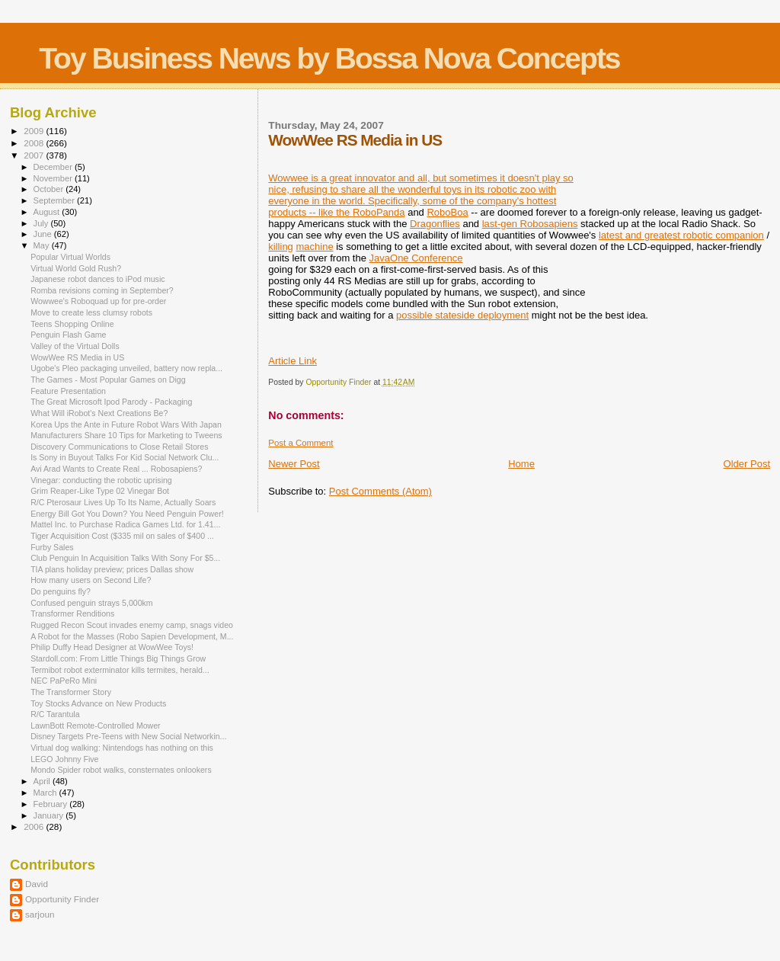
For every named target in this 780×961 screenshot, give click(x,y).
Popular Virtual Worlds (70, 256)
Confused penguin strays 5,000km (91, 602)
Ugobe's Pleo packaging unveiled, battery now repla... (126, 368)
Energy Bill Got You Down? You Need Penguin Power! (126, 513)
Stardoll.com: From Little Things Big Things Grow (118, 658)
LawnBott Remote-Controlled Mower (95, 725)
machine (314, 246)
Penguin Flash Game (68, 334)
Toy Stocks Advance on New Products (98, 703)
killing (280, 246)
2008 (35, 143)
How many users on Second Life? (90, 580)
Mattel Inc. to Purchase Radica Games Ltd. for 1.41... (125, 524)
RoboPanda (379, 212)
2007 (35, 155)
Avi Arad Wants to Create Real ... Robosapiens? (116, 468)
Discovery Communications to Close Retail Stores (119, 446)
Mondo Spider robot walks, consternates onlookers (121, 769)
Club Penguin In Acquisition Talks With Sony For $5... (125, 557)
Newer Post (293, 463)
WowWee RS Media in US (77, 357)
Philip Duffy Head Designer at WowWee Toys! (111, 647)
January (50, 815)
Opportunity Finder (62, 899)
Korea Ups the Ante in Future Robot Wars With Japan (126, 424)
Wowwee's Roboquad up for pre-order (98, 301)
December (54, 166)
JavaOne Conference (416, 258)
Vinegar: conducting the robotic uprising (101, 480)
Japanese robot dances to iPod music (97, 278)
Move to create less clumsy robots (91, 312)
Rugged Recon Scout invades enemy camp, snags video (131, 624)
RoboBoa (447, 212)
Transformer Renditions (72, 613)
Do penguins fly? (60, 591)
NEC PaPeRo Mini (63, 680)
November (54, 178)
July (42, 223)
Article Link (292, 361)
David (36, 884)
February (52, 804)
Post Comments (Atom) (380, 491)
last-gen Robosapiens (530, 223)
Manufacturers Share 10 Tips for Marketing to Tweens (126, 435)
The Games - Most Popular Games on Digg (107, 379)
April (43, 781)
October (50, 189)
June (44, 234)
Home (521, 463)
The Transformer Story (70, 692)
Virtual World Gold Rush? (75, 268)
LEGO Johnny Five (64, 759)
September (56, 200)
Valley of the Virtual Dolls (75, 346)
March (46, 792)
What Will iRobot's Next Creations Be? (99, 413)
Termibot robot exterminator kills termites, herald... (119, 669)
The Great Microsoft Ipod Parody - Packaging (111, 401)
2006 (35, 826)
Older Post (747, 463)
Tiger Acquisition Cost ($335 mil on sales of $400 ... (122, 535)
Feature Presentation (68, 391)
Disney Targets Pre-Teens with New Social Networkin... (128, 736)
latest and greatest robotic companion (681, 235)
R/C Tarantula (54, 714)
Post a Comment (300, 442)
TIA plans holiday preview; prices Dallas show (111, 569)
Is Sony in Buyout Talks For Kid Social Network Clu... (124, 457)
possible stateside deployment (462, 315)
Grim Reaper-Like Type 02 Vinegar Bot (99, 490)
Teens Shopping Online (71, 323)
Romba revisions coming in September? (102, 290)
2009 (35, 131)
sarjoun (39, 914)
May (43, 245)
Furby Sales (51, 547)
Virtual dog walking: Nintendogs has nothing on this (121, 747)
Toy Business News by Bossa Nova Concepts (329, 58)
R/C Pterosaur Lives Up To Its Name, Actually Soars (123, 502)
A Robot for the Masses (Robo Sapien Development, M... (131, 636)
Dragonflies (435, 223)
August (48, 211)
